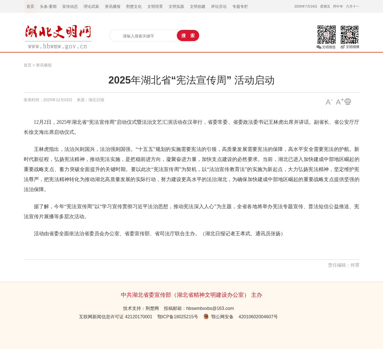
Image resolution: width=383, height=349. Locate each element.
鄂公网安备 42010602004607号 (240, 316)
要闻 (53, 6)
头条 (44, 6)
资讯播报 (43, 65)
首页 (28, 65)
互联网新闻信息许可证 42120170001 (115, 316)
